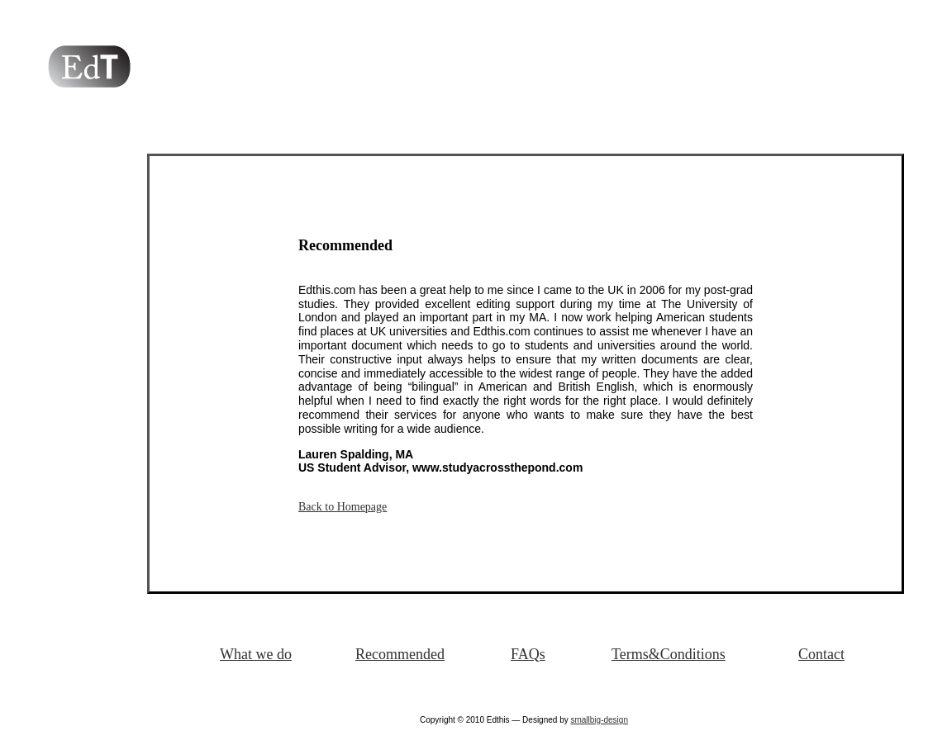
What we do (256, 654)
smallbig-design (598, 719)
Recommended (400, 654)
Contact (821, 654)
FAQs (528, 654)
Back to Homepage (342, 507)
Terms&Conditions (669, 654)
